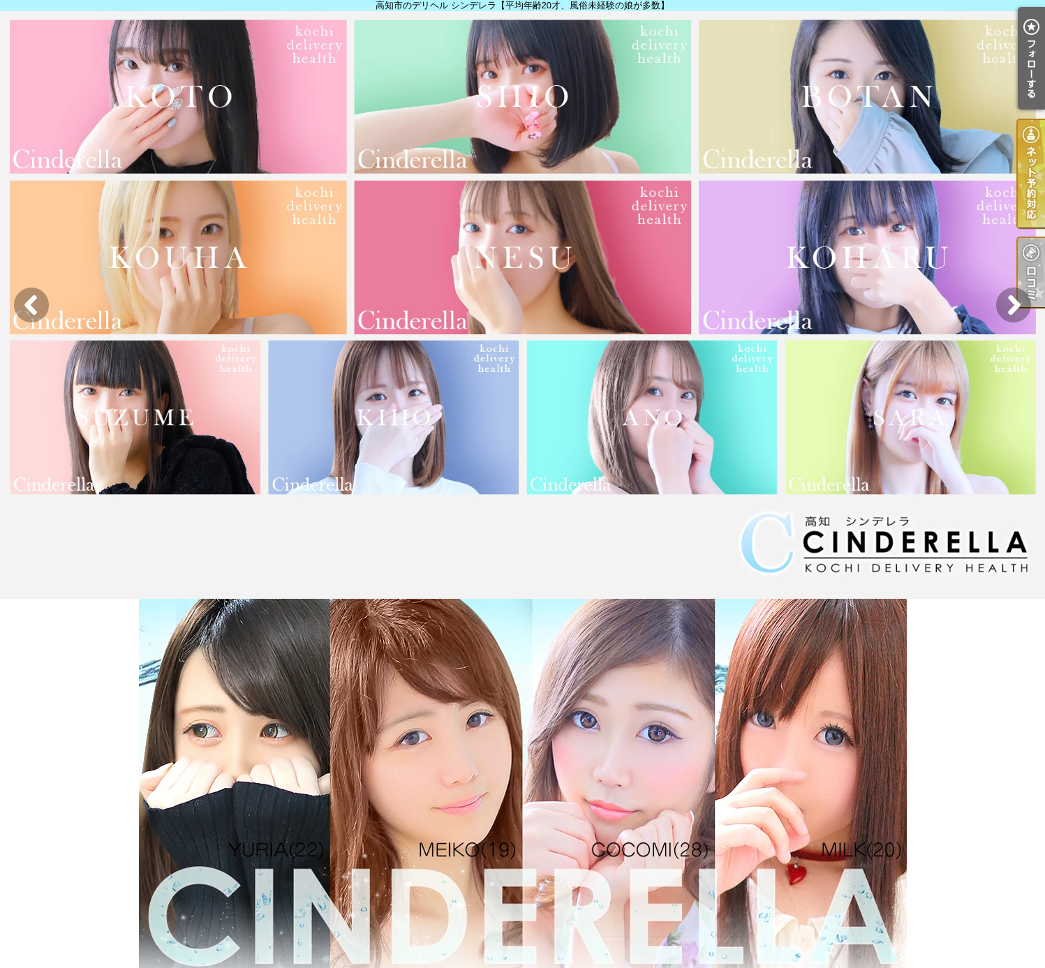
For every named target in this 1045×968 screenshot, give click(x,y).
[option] (522, 305)
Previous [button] (31, 305)
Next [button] (1013, 305)
